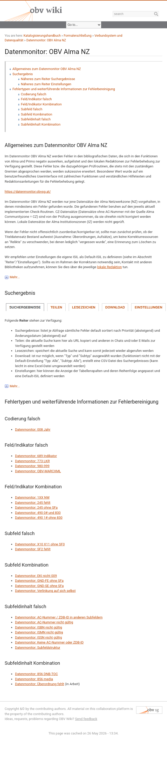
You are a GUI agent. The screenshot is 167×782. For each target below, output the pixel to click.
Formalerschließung (78, 35)
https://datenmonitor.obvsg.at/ (28, 191)
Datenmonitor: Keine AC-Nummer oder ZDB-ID (49, 642)
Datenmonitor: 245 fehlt (32, 503)
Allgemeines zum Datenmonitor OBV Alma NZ (46, 69)
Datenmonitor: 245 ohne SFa (36, 507)
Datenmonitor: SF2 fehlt (33, 549)
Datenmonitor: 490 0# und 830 (38, 513)
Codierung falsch (33, 94)
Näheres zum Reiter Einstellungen (46, 84)
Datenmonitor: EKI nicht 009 (36, 576)
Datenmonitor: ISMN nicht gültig (39, 632)
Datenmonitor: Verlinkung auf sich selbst (45, 591)
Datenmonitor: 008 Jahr (32, 429)
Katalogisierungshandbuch (42, 35)
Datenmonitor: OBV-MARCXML (38, 471)
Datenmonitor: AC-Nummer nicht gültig (44, 622)
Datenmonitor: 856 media (34, 679)
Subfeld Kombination (36, 114)
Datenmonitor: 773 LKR (32, 461)
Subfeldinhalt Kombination (41, 124)
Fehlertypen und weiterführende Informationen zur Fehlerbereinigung (63, 89)
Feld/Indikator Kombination (41, 104)
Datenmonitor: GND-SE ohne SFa (39, 586)
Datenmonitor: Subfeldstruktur (37, 647)
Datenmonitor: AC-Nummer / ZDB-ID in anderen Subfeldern (59, 617)
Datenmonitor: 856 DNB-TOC (36, 674)
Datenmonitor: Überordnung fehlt (39, 684)
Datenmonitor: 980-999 (32, 466)
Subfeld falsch (32, 109)
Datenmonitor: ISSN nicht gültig (38, 637)
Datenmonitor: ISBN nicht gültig (38, 627)
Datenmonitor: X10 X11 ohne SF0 (40, 544)
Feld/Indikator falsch (36, 99)
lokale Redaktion (109, 267)
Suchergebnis (22, 74)
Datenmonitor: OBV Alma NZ (46, 40)
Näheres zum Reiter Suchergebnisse (48, 79)
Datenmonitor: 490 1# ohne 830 (38, 518)
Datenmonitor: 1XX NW (32, 497)
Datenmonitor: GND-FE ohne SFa (39, 581)
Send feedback (86, 719)
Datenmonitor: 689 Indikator (36, 456)
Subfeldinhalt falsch (36, 119)
